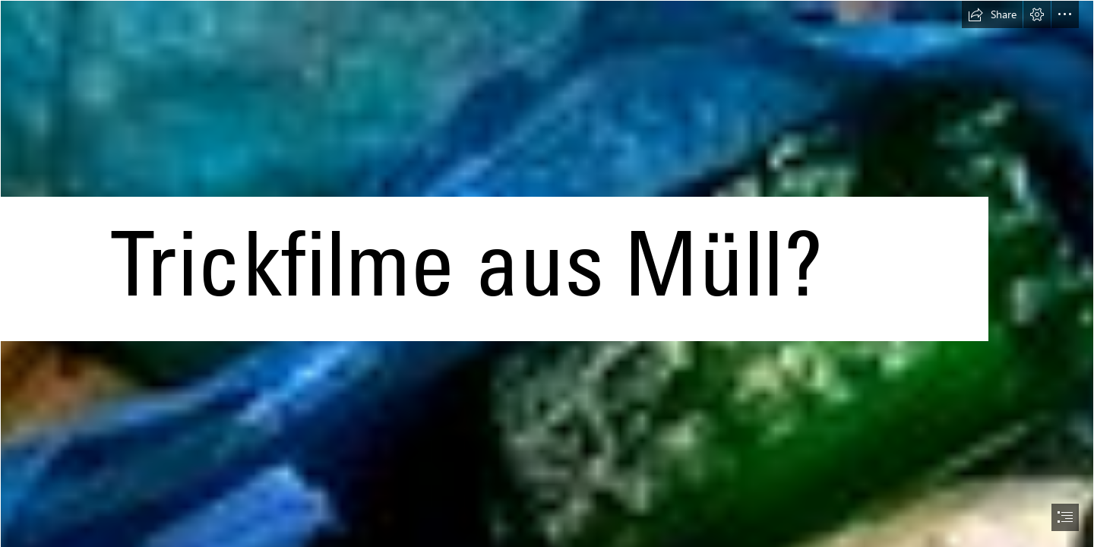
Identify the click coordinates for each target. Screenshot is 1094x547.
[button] (992, 14)
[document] (547, 273)
